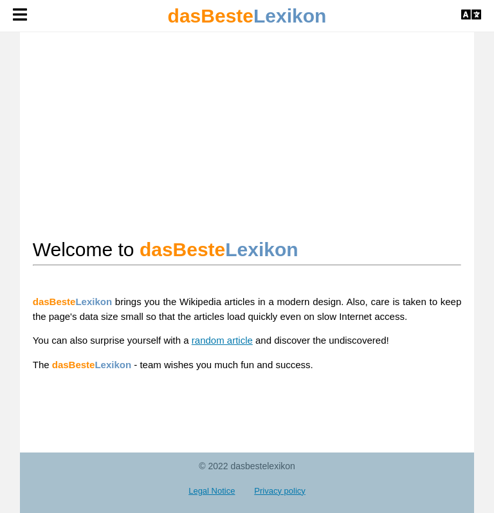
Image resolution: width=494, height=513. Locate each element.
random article (222, 340)
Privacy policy (279, 491)
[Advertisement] (247, 134)
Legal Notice (211, 491)
